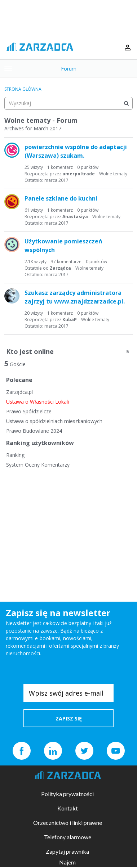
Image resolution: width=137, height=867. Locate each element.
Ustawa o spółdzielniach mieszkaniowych (54, 421)
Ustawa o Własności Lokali (37, 401)
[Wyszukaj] (126, 103)
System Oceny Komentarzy (38, 464)
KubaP (69, 319)
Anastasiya (75, 217)
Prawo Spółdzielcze (29, 411)
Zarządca (60, 268)
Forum (68, 68)
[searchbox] (68, 103)
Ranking (15, 455)
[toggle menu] (8, 68)
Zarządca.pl (19, 391)
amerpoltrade (78, 174)
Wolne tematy (113, 174)
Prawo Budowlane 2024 (34, 430)
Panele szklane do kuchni (61, 198)
